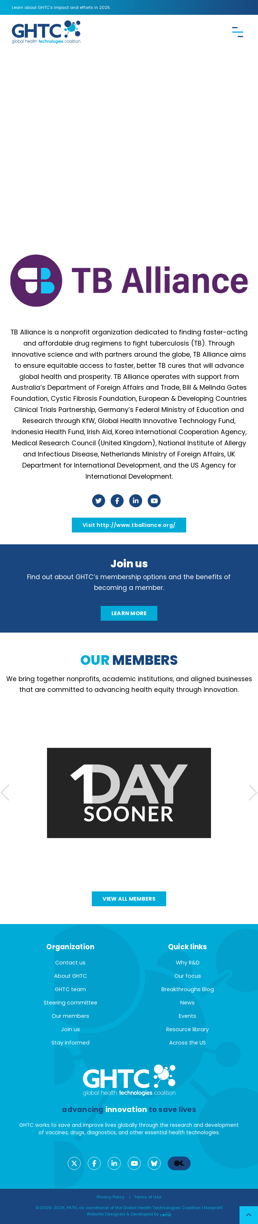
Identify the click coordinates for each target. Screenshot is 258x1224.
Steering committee (70, 1002)
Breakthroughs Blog (187, 989)
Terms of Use (147, 1197)
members (129, 660)
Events (187, 1016)
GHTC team (70, 989)
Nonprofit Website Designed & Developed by (154, 1211)
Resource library (187, 1029)
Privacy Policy (110, 1197)
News (187, 1002)
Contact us (70, 962)
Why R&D (188, 962)
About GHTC (70, 976)
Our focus (187, 976)
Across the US (187, 1042)
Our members (70, 1016)
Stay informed (70, 1042)
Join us (70, 1029)
